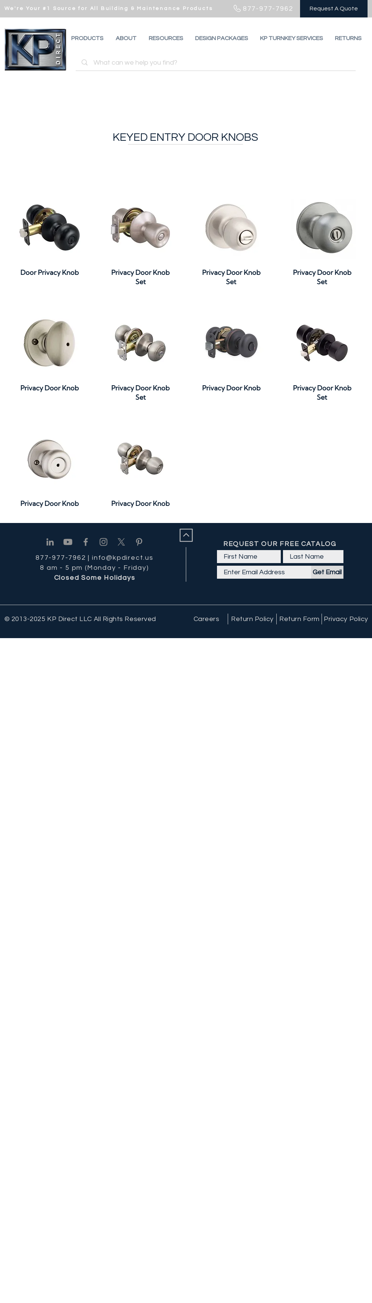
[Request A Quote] (334, 8)
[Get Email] (327, 572)
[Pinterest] (139, 542)
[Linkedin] (50, 542)
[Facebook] (85, 542)
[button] (348, 38)
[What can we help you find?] (216, 63)
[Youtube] (68, 542)
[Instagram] (103, 542)
